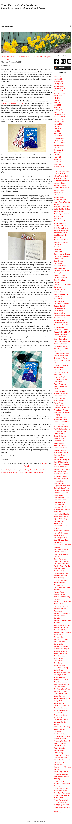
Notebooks (57, 549)
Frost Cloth (61, 424)
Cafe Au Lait (63, 242)
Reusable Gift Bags (60, 630)
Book (7, 470)
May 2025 (57, 103)
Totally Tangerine (60, 748)
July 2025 (57, 98)
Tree (62, 755)
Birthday (61, 216)
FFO (55, 367)
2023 (55, 171)
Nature (67, 540)
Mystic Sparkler (59, 535)
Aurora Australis (64, 202)
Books (22, 470)
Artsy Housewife (59, 195)
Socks (63, 684)
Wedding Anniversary (61, 788)
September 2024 (59, 121)
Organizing (65, 561)
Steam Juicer (58, 710)
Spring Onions (59, 703)
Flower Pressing (59, 405)
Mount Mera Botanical (61, 531)
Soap (55, 682)
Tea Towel (57, 731)
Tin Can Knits (65, 741)
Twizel (56, 762)
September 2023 (59, 150)
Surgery (56, 724)
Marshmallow (58, 514)
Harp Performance (60, 457)
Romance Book (6, 472)
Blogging (57, 223)
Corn (55, 280)
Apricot (61, 190)
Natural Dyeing (59, 540)
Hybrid (66, 474)
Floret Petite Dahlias (61, 393)
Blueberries (58, 225)
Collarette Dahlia (59, 275)
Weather (57, 783)
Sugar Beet (58, 720)
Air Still (65, 176)
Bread (56, 233)
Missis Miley (58, 523)
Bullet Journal (58, 240)
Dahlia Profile (58, 311)
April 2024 (57, 133)
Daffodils (57, 308)
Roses (56, 644)
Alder (55, 178)
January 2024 (58, 140)
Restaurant (65, 627)
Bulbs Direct (58, 237)
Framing (57, 422)
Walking (60, 776)
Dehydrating (58, 322)
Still (55, 713)
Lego (62, 493)
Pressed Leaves (59, 594)
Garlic (64, 445)
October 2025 (58, 91)
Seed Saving (58, 658)
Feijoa (65, 358)
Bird (67, 214)
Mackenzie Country (60, 507)
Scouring (64, 651)
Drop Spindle (58, 341)
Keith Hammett (59, 483)
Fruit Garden (65, 429)
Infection (57, 481)
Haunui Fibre (58, 462)
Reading (43, 470)
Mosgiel (56, 528)
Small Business (59, 679)
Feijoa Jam (57, 365)
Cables (56, 242)
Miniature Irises (59, 521)
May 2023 (57, 159)
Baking (56, 209)
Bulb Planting (58, 235)
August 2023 (58, 152)
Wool (66, 800)
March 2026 (58, 79)
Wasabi (66, 776)
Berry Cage (58, 214)
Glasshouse (58, 448)
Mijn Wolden (58, 519)
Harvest (56, 460)
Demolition (57, 325)
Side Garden (65, 672)
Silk (55, 675)
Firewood (64, 379)
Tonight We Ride (59, 746)
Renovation (66, 625)
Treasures (57, 755)
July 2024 (57, 126)
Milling (65, 519)
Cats (63, 256)
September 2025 (59, 93)
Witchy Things (59, 800)
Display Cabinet (59, 332)
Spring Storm (58, 705)
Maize (56, 509)
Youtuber (57, 807)
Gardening (57, 445)
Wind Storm (58, 793)
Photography (62, 575)
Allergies (57, 181)
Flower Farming (59, 398)
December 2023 (59, 143)
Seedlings (57, 665)
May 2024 (57, 131)
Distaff (67, 332)
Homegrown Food (60, 471)
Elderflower (65, 353)
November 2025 (59, 88)
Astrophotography (60, 199)
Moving (56, 533)
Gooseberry (58, 450)
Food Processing (64, 412)
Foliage (65, 410)
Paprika (67, 566)
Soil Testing (58, 689)
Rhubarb (68, 632)
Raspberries (58, 613)
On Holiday (64, 554)
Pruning (67, 597)
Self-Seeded (58, 668)
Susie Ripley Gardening (62, 727)
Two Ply (61, 762)
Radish (67, 606)
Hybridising (58, 476)
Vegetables (58, 774)
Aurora (56, 202)
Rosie (61, 644)
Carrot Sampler (59, 254)
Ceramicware (58, 261)
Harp (63, 455)
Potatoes (57, 590)
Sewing (65, 668)
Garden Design (59, 438)
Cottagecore (58, 289)
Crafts (56, 296)
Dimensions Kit (59, 327)
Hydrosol (65, 479)
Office (56, 552)
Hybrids (64, 476)
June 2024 (57, 129)
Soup (68, 689)
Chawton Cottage (60, 266)
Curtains (57, 306)
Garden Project (59, 443)
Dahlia (62, 308)
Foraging (57, 415)
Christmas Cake (59, 270)
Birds (55, 216)
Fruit (66, 426)
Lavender (57, 493)
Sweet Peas (58, 729)
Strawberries (58, 715)
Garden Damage (59, 434)
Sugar (62, 717)
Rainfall (63, 609)
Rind (55, 635)
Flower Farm (62, 396)
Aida (60, 176)
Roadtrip (60, 635)
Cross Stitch (58, 299)
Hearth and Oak (59, 464)
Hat (69, 460)
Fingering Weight (60, 377)
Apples (56, 190)
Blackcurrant (58, 218)
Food (55, 412)
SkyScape (62, 677)
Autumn (56, 204)
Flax (55, 382)
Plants (65, 580)
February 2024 (59, 138)
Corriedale (61, 280)
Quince (56, 606)
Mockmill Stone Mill (60, 526)
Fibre (63, 367)
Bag (68, 207)
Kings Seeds (58, 486)
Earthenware (62, 344)
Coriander (63, 278)
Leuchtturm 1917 (60, 497)
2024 (59, 171)
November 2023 (59, 145)
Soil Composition (60, 687)
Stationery (64, 708)
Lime (67, 497)
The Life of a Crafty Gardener (19, 5)
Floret (56, 389)
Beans (56, 211)
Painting (56, 566)
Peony (62, 571)
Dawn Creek (58, 318)
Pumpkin (57, 599)
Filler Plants (58, 374)
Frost (55, 424)
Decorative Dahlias (60, 320)
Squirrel (66, 705)
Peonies (56, 571)
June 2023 (57, 157)
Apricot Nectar (59, 192)
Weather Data (65, 783)
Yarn (55, 802)
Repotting (57, 627)
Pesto (56, 575)
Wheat (65, 791)
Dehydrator (66, 322)
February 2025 (59, 110)
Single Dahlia (61, 675)
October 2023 (58, 147)
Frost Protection (59, 426)
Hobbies (57, 469)
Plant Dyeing (58, 580)
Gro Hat (66, 452)
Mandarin (61, 509)
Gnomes (65, 448)
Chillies (56, 268)
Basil (68, 209)
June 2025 (57, 100)
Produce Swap (59, 597)
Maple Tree (58, 512)
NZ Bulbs (65, 549)
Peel (63, 568)
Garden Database (60, 436)
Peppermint (58, 573)
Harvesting (63, 460)
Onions (56, 557)
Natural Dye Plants (60, 538)
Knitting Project (64, 488)
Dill (67, 325)
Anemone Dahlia (59, 183)
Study (65, 715)
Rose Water (62, 642)
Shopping (57, 672)
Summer (65, 720)
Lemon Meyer (58, 495)
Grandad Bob (58, 452)
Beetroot (61, 211)
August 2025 (58, 95)
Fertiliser (65, 365)
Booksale (57, 230)
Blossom (63, 223)
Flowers (63, 408)
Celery (67, 256)
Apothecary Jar (59, 188)
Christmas (62, 268)
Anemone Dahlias (60, 185)
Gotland (65, 450)
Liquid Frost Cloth (60, 502)
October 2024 (58, 119)
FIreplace (57, 379)
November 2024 (59, 117)
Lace (67, 490)
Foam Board (58, 410)
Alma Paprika (65, 181)
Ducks (56, 344)
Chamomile (58, 263)
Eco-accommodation (61, 346)
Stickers (66, 710)
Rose (55, 642)
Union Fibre (58, 765)
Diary (63, 325)
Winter (56, 795)
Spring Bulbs (58, 701)
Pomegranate (58, 585)
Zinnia (62, 807)
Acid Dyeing (62, 173)
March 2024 (58, 136)
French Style (64, 422)
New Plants (58, 542)
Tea (64, 729)
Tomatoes (62, 743)
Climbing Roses (59, 273)
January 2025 (58, 112)
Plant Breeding (59, 578)
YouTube (66, 805)
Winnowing (66, 793)
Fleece (59, 382)
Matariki (66, 514)
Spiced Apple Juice (60, 694)
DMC (55, 337)
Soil (67, 684)
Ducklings (66, 341)
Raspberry (66, 613)
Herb (67, 464)
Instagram (45, 464)
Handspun (57, 455)
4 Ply (55, 173)
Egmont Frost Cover (61, 348)
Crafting (65, 294)
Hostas (60, 474)
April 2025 (57, 105)
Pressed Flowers (59, 592)
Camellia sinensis (60, 247)
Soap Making (62, 682)
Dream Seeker (59, 339)
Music (66, 533)
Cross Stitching (59, 301)
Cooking (57, 278)
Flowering (57, 408)
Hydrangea (57, 479)
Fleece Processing (60, 386)
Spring (67, 698)
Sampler (66, 649)
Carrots (67, 254)
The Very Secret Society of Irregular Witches (28, 472)
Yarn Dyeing (58, 805)
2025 (63, 171)
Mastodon (27, 466)
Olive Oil (57, 554)
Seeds (63, 665)
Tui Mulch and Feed (61, 757)
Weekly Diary (58, 791)
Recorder (57, 618)
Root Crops (64, 639)
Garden (63, 431)
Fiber (59, 367)
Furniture (57, 431)
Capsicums (58, 249)
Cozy (27, 470)
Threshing (57, 741)
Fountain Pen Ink (60, 417)
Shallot (56, 670)
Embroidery (58, 356)
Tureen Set (66, 760)
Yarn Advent (61, 802)
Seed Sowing (58, 661)
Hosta (56, 474)
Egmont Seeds (59, 351)
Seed (65, 653)
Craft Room (58, 294)
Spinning (62, 696)
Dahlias (56, 315)
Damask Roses (64, 315)
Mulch (61, 533)
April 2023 (57, 162)
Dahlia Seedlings (60, 313)
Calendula (57, 244)
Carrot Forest (58, 252)
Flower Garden (59, 400)
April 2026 (57, 77)
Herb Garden (58, 467)
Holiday (62, 469)
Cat (55, 256)
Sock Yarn (57, 684)
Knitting (56, 488)
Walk (55, 776)
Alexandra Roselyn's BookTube (12, 103)
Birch (64, 214)
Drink (66, 339)
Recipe (62, 616)
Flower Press (58, 403)
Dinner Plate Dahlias (61, 330)
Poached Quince (59, 583)
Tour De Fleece (59, 750)
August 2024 (58, 124)
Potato (67, 587)
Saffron (65, 646)
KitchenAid (66, 486)
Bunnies (66, 240)
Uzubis (56, 772)
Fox (65, 419)
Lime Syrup (58, 500)
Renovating (58, 625)
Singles (56, 677)
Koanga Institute (59, 490)
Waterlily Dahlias (59, 781)
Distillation (57, 334)
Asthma (62, 197)
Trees (67, 755)
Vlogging (65, 774)
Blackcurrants (58, 221)
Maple (67, 509)
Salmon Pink (58, 649)
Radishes (57, 609)
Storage (59, 713)
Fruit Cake (57, 429)
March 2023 (58, 164)
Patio (55, 568)
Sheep (61, 670)
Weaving (57, 786)
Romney (57, 639)
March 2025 (58, 107)
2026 (67, 171)
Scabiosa (57, 651)
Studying (57, 717)
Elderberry (57, 353)
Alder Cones (62, 178)
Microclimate (63, 516)
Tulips (59, 760)
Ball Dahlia (62, 209)
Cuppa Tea (65, 304)
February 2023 (59, 166)
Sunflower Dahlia (60, 722)
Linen (64, 500)
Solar (64, 689)
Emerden (65, 356)
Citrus (67, 270)
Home (68, 469)
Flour (55, 396)
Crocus (60, 296)
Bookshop (64, 230)
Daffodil (62, 306)
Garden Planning (60, 441)
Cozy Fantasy (34, 470)
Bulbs (65, 235)
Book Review (14, 470)
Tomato (56, 743)
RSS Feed (57, 812)
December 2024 (59, 114)
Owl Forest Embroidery (62, 564)
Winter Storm (58, 798)
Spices (56, 696)
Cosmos (57, 282)
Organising (57, 561)
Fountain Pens (59, 419)
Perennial (65, 573)
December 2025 (59, 86)
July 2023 (57, 155)
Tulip (55, 760)
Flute (68, 408)
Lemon (67, 493)
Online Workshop (60, 559)
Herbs (65, 467)
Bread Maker (62, 233)
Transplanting (58, 753)
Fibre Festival (58, 370)
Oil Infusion (62, 552)
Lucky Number (59, 505)
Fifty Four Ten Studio (61, 372)
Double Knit (62, 337)
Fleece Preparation (60, 384)
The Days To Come (60, 734)
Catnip (59, 256)
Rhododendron (59, 632)
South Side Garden (60, 691)
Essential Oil (58, 358)
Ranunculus (58, 611)
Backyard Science (60, 207)
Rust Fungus (58, 646)
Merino (56, 516)
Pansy (62, 566)
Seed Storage (58, 663)
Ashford (56, 197)
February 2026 (59, 81)
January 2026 (58, 84)
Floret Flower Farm (60, 391)
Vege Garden (63, 772)
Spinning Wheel (59, 698)
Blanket (66, 221)
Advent (56, 176)
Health (65, 462)
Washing (57, 779)
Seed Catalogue (59, 656)
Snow (67, 679)
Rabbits (61, 606)
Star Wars (57, 708)
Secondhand (58, 653)
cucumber (57, 304)
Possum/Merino (59, 587)
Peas (59, 568)
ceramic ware (58, 259)
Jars (61, 481)
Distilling (64, 334)
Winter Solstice (64, 795)
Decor (65, 318)
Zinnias (67, 807)
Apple (67, 188)
